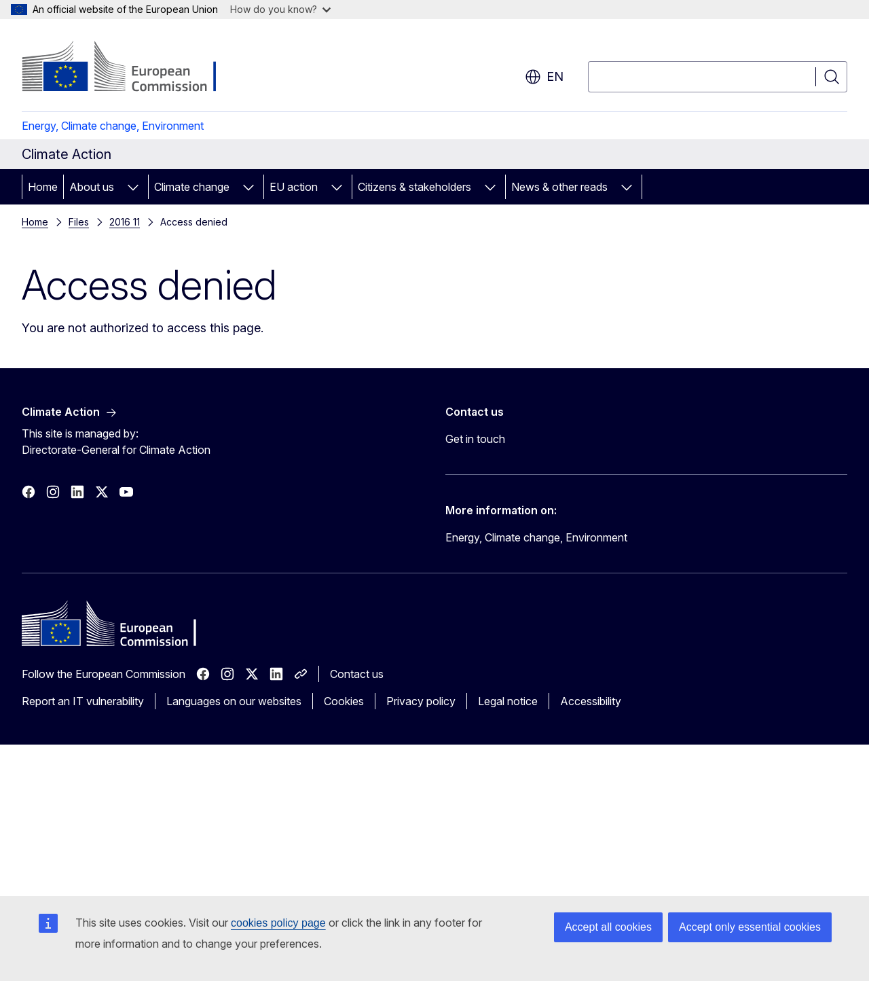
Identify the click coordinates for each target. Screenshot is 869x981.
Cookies (344, 701)
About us (91, 187)
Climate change (191, 187)
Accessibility (590, 701)
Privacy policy (421, 701)
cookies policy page (278, 923)
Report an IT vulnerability (83, 701)
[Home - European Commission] (131, 68)
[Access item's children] (133, 186)
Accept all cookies (608, 927)
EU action (294, 187)
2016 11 (124, 222)
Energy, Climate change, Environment (113, 125)
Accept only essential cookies (750, 927)
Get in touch (475, 439)
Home (43, 187)
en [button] (544, 77)
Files (79, 222)
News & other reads (559, 187)
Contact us (357, 674)
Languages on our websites (233, 701)
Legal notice (508, 701)
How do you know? (280, 9)
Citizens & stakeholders (414, 187)
